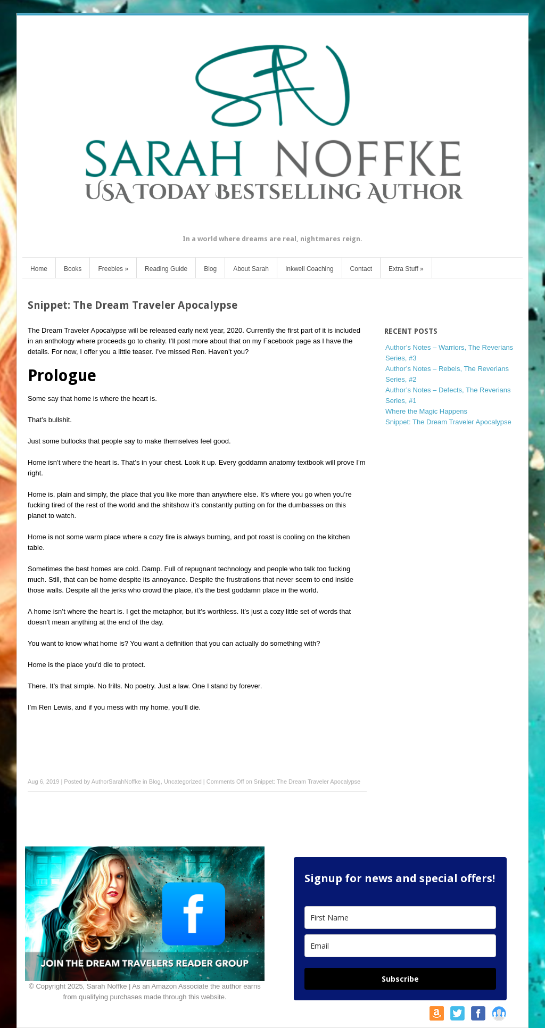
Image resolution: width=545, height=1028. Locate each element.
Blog (210, 269)
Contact (361, 269)
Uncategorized (183, 781)
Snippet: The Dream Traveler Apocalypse (448, 422)
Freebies (113, 269)
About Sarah (251, 269)
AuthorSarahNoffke (116, 781)
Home (38, 269)
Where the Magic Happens (426, 411)
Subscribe (400, 979)
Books (72, 269)
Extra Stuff (406, 269)
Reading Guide (166, 269)
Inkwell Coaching (309, 269)
